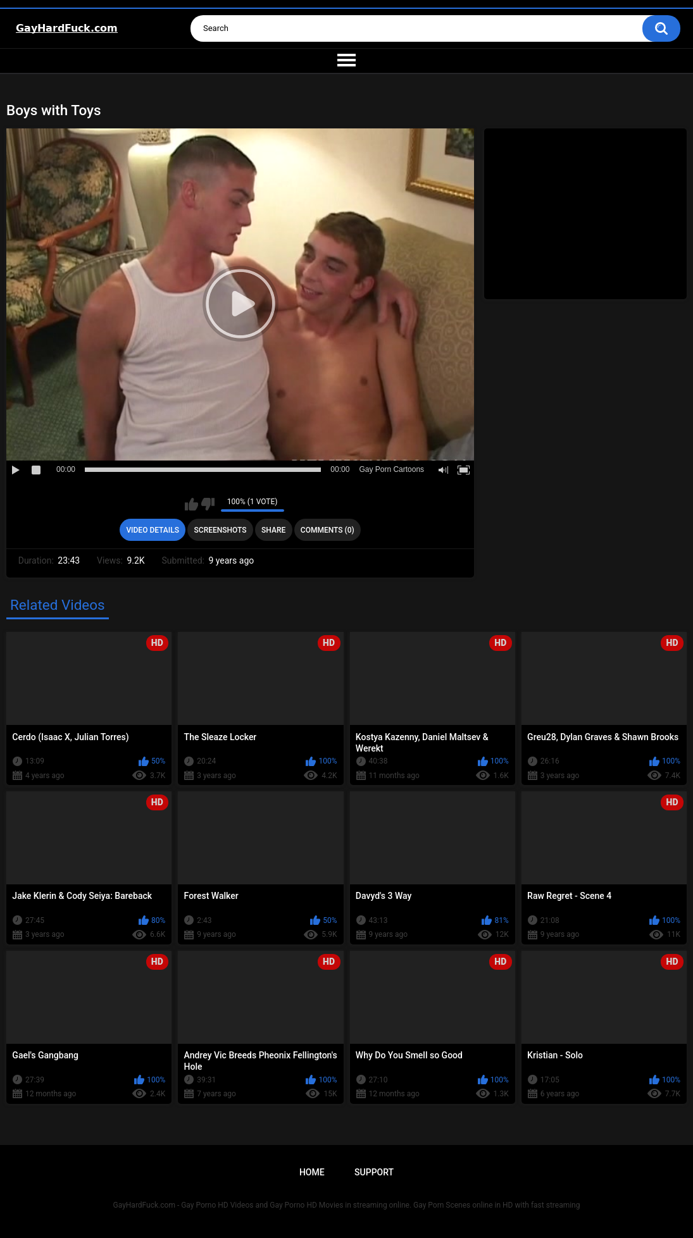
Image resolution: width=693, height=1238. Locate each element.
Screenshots (220, 530)
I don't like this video (208, 504)
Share (273, 530)
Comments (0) (327, 530)
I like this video (191, 504)
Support (374, 1172)
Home (312, 1172)
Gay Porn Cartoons (391, 469)
